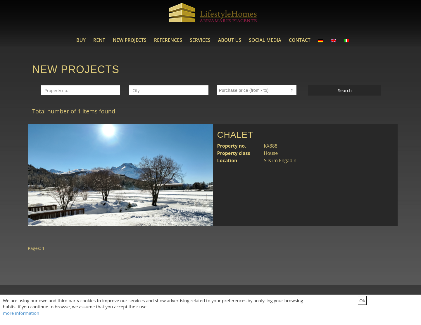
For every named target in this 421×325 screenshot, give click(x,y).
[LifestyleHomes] (213, 16)
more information (21, 313)
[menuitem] (81, 40)
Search (345, 90)
